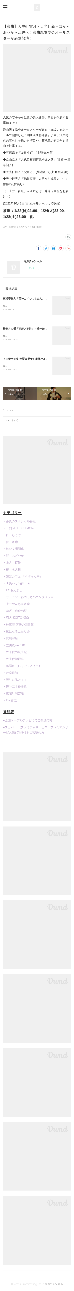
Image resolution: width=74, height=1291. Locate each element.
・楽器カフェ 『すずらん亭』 (22, 577)
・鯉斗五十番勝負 (15, 687)
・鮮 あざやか (13, 556)
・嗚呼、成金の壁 (15, 611)
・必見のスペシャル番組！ (21, 522)
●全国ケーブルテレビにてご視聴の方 (27, 721)
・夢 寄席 (10, 542)
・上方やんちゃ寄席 (16, 604)
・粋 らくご (12, 535)
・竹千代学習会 (13, 659)
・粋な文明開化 (13, 549)
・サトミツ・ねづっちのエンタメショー (30, 597)
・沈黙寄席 (10, 639)
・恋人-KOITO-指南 (16, 618)
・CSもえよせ (12, 590)
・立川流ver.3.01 (14, 646)
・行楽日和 (10, 673)
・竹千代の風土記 (15, 653)
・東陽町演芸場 (13, 694)
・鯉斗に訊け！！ (15, 680)
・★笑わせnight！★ (16, 584)
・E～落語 (10, 701)
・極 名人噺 (12, 570)
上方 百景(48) (9, 227)
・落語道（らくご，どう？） (22, 666)
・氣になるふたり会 (16, 632)
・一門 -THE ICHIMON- (18, 529)
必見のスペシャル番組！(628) (29, 227)
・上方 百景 (12, 563)
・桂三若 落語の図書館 (18, 625)
